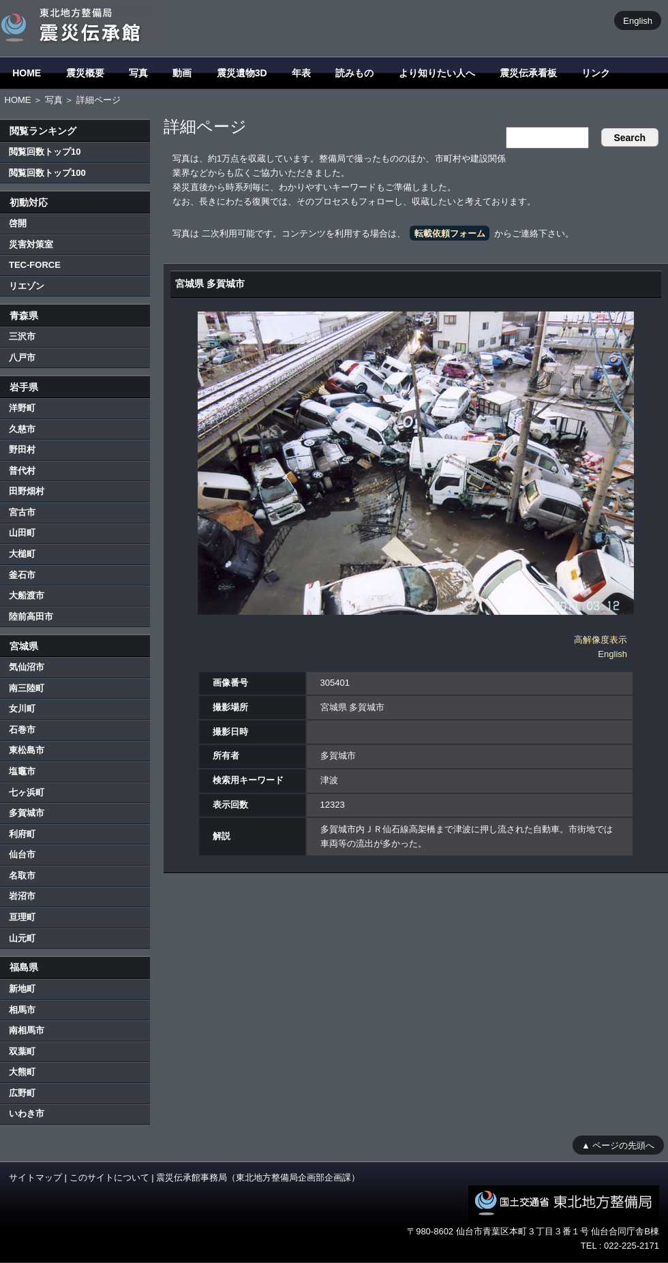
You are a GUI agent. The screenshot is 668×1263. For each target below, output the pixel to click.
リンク (595, 72)
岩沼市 (22, 896)
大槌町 (22, 554)
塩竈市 (22, 771)
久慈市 (22, 429)
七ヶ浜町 (26, 792)
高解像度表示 (600, 640)
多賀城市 (26, 813)
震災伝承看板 (528, 72)
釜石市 (22, 575)
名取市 (22, 875)
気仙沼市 (26, 667)
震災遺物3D (242, 72)
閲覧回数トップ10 (44, 152)
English (637, 20)
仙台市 (22, 854)
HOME (26, 72)
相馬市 (22, 1010)
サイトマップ (35, 1177)
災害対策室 (31, 244)
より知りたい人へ (437, 72)
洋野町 (22, 408)
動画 (182, 72)
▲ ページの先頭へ (617, 1145)
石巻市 (22, 730)
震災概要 (85, 72)
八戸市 (22, 357)
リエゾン (26, 286)
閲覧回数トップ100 (47, 173)
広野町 (22, 1093)
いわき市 (26, 1113)
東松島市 (26, 750)
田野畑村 (26, 491)
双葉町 (22, 1051)
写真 (138, 72)
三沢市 (22, 336)
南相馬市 (26, 1030)
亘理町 (22, 917)
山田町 (22, 533)
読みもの (354, 72)
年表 (301, 72)
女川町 (22, 708)
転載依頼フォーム (449, 233)
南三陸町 (26, 688)
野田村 (22, 449)
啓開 (18, 223)
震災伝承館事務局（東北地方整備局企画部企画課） (258, 1177)
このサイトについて (109, 1177)
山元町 (22, 938)
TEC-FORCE (35, 265)
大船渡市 (26, 595)
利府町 (22, 834)
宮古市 (22, 512)
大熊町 (22, 1072)
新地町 (22, 989)
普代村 (22, 471)
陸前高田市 (31, 616)
